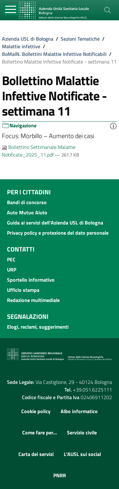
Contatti (21, 249)
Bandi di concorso (27, 202)
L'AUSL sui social (82, 454)
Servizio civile (82, 432)
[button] (113, 125)
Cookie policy (35, 411)
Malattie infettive (21, 46)
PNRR (59, 475)
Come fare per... (39, 432)
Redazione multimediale (33, 300)
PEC (11, 259)
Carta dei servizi (36, 454)
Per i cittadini (29, 192)
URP (11, 269)
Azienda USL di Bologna (27, 39)
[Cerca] (107, 10)
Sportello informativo (31, 280)
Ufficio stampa (23, 290)
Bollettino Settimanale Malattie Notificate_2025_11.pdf (39, 150)
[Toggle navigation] (10, 9)
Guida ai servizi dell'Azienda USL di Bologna (55, 222)
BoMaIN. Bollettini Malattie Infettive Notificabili (54, 54)
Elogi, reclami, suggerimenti (38, 327)
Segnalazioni (28, 316)
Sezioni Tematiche (80, 39)
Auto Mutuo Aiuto (27, 212)
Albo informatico (79, 411)
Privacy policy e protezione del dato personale (58, 233)
